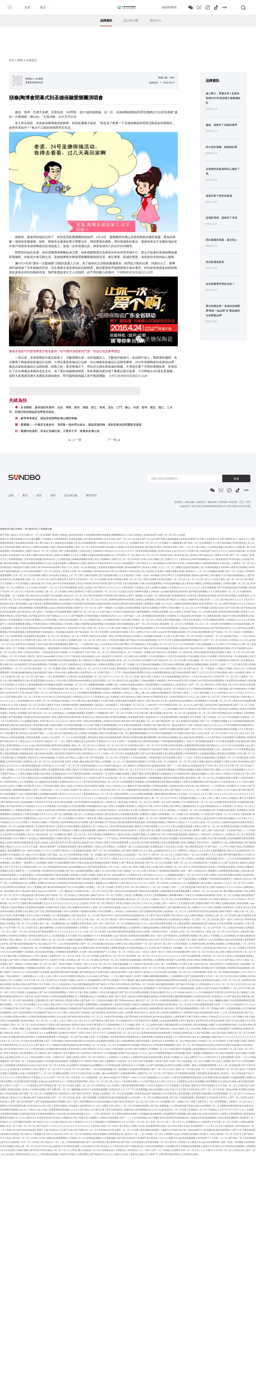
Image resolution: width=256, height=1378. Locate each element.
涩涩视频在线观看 (82, 850)
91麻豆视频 (23, 1150)
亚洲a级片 (85, 1065)
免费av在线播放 (41, 547)
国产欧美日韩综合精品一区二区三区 (101, 781)
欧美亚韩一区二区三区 (105, 591)
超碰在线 (129, 1109)
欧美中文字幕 (58, 960)
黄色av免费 (200, 652)
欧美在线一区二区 (117, 778)
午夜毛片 (189, 895)
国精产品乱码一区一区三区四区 (42, 551)
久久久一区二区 (166, 567)
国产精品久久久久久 (153, 875)
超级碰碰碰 (173, 539)
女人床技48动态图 (61, 697)
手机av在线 (60, 672)
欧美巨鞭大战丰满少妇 (197, 887)
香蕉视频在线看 (136, 717)
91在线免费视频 (169, 717)
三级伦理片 (152, 705)
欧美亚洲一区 (108, 1114)
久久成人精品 (199, 547)
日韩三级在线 (149, 871)
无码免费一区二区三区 (220, 700)
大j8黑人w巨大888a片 (105, 846)
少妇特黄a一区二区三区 (113, 1028)
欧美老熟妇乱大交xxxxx (205, 1049)
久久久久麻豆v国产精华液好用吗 (226, 854)
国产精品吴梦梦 (87, 1008)
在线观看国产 (11, 794)
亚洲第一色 (158, 802)
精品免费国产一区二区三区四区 (45, 571)
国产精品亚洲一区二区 (167, 721)
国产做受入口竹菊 (105, 984)
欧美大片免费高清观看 (73, 988)
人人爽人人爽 (138, 692)
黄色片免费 (198, 761)
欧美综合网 (118, 603)
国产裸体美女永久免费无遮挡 (95, 972)
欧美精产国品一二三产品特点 (104, 838)
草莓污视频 (19, 1028)
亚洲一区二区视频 (15, 648)
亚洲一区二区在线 (182, 830)
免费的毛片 (114, 883)
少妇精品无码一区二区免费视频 (36, 948)
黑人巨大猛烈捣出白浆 (66, 733)
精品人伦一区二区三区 (147, 555)
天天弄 (208, 976)
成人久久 (99, 644)
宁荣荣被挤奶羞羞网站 (172, 741)
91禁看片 (81, 818)
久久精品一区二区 (243, 806)
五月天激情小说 (73, 935)
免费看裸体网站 (129, 1073)
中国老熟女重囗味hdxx (115, 595)
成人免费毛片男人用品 (108, 1105)
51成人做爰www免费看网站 (127, 968)
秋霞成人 (173, 810)
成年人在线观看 (237, 672)
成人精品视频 (131, 583)
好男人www (158, 632)
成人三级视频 (35, 887)
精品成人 (100, 705)
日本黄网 (15, 862)
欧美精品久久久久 (92, 753)
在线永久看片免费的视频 (168, 620)
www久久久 (48, 737)
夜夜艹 (195, 672)
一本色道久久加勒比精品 (125, 911)
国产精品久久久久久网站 (55, 1012)
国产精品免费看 (46, 931)
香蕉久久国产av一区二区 (207, 826)
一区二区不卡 (144, 854)
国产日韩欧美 (164, 948)
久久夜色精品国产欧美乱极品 (226, 559)
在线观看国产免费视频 (234, 737)
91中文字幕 (83, 919)
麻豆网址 (229, 547)
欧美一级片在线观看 (86, 1097)
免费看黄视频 (45, 919)
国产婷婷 (14, 960)
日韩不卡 (9, 1085)
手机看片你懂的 (39, 822)
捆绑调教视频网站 (139, 733)
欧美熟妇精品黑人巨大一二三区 (84, 1114)
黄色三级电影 (18, 992)
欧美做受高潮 (237, 1012)
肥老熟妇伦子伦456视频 (41, 628)
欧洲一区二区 (215, 972)
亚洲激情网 (235, 1065)
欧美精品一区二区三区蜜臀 (75, 636)
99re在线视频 (96, 595)
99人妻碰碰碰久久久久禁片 (212, 644)
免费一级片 (114, 996)
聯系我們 (91, 495)
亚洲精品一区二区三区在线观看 (117, 1093)
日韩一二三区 (178, 887)
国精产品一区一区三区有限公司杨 (129, 559)
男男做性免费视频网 (164, 1045)
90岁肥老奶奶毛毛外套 (204, 867)
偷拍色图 (247, 814)
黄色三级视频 (188, 842)
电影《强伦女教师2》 (11, 976)
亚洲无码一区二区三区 (213, 956)
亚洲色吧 (61, 883)
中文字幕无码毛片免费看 (146, 1020)
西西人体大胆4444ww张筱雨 (45, 567)
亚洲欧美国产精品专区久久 (35, 749)
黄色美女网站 (73, 1000)
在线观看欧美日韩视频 (55, 1008)
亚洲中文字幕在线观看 (68, 826)
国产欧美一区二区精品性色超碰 (228, 927)
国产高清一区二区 (39, 692)
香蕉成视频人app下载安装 (28, 603)
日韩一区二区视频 (209, 1008)
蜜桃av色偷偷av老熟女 (133, 684)
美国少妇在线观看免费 (244, 700)
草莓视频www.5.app (97, 806)
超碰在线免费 (104, 603)
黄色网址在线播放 (207, 595)
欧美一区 (79, 567)
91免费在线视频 (140, 992)
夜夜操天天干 (184, 689)
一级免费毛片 (216, 842)
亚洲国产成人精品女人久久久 (85, 790)
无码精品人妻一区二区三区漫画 (51, 591)
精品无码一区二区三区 (75, 595)
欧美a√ (140, 931)
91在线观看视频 (172, 583)
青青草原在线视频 (129, 838)
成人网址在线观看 (224, 1053)
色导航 (27, 786)
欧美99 (251, 680)
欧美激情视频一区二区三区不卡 (95, 676)
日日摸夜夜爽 (241, 656)
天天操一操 (182, 846)
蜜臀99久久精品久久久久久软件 (183, 822)
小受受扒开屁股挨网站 (204, 757)
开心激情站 (129, 765)
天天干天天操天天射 (81, 1073)
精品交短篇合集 (237, 551)
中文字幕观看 (239, 648)
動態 (20, 60)
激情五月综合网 (50, 575)
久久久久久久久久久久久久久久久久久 (231, 794)
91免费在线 (174, 919)
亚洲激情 (231, 786)
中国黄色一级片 (81, 964)
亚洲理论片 (65, 1093)
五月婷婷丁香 (183, 939)
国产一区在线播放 (54, 1041)
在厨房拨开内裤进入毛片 (123, 632)
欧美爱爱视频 (38, 680)
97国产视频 (22, 616)
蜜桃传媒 (249, 887)
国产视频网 (77, 616)
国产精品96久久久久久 (232, 599)
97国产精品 (222, 684)
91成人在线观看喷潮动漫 (158, 672)
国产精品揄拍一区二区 (86, 632)
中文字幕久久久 (245, 818)
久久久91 (227, 745)
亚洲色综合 (60, 628)
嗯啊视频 (76, 1089)
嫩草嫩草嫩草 (151, 737)
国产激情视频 (16, 717)
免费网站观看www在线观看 (57, 603)
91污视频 (179, 733)
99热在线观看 (33, 737)
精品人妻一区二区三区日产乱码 (91, 599)
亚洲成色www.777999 (202, 765)
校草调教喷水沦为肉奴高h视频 (235, 624)
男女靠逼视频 (109, 660)
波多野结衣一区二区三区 (62, 956)
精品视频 (203, 692)
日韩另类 (159, 599)
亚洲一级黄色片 (200, 939)
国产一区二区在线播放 (63, 818)
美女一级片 (157, 935)
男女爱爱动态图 (41, 725)
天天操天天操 (241, 664)
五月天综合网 (8, 1150)
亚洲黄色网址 (11, 781)
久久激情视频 (27, 781)
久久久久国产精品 (218, 692)
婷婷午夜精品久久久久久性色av (239, 603)
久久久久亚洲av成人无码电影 (16, 1069)
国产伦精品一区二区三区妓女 (226, 632)
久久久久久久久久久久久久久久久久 (101, 709)
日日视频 (119, 608)
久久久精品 (216, 790)
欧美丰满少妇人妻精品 (186, 555)
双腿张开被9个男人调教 (208, 769)
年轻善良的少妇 (107, 1130)
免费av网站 (74, 672)
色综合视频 (241, 1053)
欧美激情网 (19, 579)
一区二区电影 (177, 814)
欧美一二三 (225, 858)
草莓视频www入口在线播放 (218, 806)
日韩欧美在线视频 (169, 1000)
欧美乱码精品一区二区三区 (172, 579)
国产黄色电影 (132, 1016)
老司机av (242, 628)
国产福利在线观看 (134, 603)
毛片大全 (234, 733)
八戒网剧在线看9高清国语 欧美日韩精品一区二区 (197, 603)
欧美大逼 (155, 1012)
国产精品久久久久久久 (182, 790)
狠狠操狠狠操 (87, 705)
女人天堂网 (150, 948)
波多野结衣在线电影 (25, 644)
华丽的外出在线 (196, 599)
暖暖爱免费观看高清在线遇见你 (237, 1105)
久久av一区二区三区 (122, 676)
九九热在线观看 (78, 737)
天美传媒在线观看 (226, 867)
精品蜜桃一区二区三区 (171, 624)
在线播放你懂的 (208, 753)
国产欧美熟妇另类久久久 (223, 628)
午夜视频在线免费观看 (150, 1114)
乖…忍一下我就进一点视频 (137, 652)
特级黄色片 (229, 907)
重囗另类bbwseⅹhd (124, 1000)
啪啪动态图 (165, 595)
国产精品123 (132, 640)
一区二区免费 (211, 624)
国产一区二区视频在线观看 (214, 721)
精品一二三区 (184, 757)
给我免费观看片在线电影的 (40, 632)
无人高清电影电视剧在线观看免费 (126, 798)
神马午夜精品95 (58, 579)
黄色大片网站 (131, 1126)
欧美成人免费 (150, 567)
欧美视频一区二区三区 (179, 972)
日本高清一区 (78, 1077)
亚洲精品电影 (229, 903)
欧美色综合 (50, 559)
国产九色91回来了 (217, 830)
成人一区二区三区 (99, 919)
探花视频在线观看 (128, 749)
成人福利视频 (192, 814)
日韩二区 (154, 1101)
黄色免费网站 (15, 850)
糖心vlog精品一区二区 (89, 1150)
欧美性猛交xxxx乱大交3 (147, 939)
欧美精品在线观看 (68, 846)
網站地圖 (189, 502)
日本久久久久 (46, 814)
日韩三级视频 (173, 802)
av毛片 (239, 960)
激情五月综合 (144, 632)
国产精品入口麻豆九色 (77, 757)
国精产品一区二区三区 (84, 611)
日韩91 (27, 620)
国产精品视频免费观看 (187, 1008)
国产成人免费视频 (63, 814)
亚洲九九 (200, 988)
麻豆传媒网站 (245, 915)
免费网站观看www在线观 (121, 599)
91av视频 (4, 595)
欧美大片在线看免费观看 (95, 1089)
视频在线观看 (214, 616)
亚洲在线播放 (60, 1105)
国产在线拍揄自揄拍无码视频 (233, 587)
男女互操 (167, 664)
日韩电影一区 (48, 915)
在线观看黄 (163, 814)
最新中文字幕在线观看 (11, 539)
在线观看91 (29, 636)
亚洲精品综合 (90, 664)
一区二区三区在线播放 (111, 648)
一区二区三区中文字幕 (156, 745)
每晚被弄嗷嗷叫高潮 (82, 559)
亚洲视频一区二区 (158, 1049)
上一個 (76, 439)
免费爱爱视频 (16, 559)
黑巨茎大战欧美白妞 (21, 725)
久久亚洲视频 (216, 939)
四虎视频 (42, 862)
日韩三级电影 (41, 956)
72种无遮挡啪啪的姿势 (83, 984)
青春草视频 (212, 858)
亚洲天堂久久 (153, 717)
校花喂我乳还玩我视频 (84, 603)
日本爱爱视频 (190, 749)
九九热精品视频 (215, 547)
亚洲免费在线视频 (65, 879)
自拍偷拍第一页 (100, 773)
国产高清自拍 (171, 935)
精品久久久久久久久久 (70, 794)
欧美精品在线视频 (168, 737)
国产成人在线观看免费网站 (80, 871)
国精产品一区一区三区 (85, 608)
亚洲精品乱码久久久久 (111, 616)
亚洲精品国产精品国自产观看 (15, 567)
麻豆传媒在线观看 (44, 753)
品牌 (11, 495)
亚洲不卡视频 (72, 761)
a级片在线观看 (71, 911)
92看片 (93, 778)
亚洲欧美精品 (30, 818)
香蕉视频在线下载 (221, 850)
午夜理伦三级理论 (120, 689)
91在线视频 (179, 1053)
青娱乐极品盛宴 (121, 964)
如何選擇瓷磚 (67, 116)
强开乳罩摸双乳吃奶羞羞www (89, 802)
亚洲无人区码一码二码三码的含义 (133, 887)
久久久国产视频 (168, 668)
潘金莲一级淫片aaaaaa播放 (42, 656)
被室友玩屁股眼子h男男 (243, 567)
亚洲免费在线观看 (188, 935)
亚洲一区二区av (95, 628)
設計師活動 (130, 20)
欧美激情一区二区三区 (138, 956)
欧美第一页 (170, 689)
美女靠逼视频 (198, 1081)
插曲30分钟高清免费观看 (235, 616)
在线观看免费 (132, 753)
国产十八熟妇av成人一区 (46, 790)
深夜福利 (75, 875)
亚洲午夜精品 (18, 907)
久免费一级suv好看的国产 (44, 846)
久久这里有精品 (26, 875)
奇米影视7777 (204, 1138)
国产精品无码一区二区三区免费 (170, 660)
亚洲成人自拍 (143, 587)
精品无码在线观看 (234, 939)
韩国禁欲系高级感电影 (92, 624)
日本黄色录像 (245, 1024)
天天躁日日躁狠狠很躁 (124, 611)
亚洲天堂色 (12, 692)
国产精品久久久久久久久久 (108, 587)
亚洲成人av (195, 680)
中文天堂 (46, 697)
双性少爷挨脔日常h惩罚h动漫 (92, 583)
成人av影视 (148, 571)
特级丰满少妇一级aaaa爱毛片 (59, 599)
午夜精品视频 (55, 624)
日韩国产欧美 (53, 907)
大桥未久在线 (20, 628)
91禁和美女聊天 (19, 729)
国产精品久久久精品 (176, 599)
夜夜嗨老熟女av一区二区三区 (98, 794)
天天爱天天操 (153, 915)
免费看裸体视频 (96, 684)
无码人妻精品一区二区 (128, 871)
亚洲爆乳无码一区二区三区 (144, 543)
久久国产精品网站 (202, 1033)
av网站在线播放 (160, 587)
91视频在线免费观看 (205, 895)
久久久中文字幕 (167, 826)
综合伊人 (51, 680)
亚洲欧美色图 (234, 943)
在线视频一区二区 (111, 761)
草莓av (205, 1028)
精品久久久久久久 (212, 725)
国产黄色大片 (144, 563)
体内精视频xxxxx (26, 700)
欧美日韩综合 (46, 555)
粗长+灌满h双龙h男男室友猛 (66, 717)
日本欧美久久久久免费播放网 (185, 883)
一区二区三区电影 (17, 656)
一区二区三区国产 (192, 948)
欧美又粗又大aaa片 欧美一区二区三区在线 (206, 733)
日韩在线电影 (181, 943)
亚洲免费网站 (114, 1024)
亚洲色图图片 (60, 676)
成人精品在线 (33, 595)
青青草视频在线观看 (175, 632)
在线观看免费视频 (166, 769)
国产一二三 (161, 709)
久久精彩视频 (64, 559)
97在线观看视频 (63, 611)
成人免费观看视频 (234, 842)
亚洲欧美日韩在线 (47, 883)
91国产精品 (118, 1101)
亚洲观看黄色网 (56, 769)
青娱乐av (94, 636)
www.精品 (240, 741)
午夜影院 (144, 919)
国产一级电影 (106, 608)
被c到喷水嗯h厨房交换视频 (82, 810)
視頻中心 (156, 20)
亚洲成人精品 (177, 648)
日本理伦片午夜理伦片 (92, 1053)
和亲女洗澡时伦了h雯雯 (80, 591)
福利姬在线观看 (26, 826)
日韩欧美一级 (243, 547)
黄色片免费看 (150, 579)
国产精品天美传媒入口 (187, 984)
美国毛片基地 (79, 1024)
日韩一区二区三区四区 (95, 931)
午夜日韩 (29, 591)
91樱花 (197, 583)
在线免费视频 (11, 753)
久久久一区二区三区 (235, 883)
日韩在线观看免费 (119, 842)
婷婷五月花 (123, 680)
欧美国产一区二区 (48, 587)
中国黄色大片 (216, 862)
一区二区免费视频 (217, 1101)
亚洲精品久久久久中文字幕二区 (137, 709)
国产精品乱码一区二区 (40, 713)
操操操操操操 (226, 705)
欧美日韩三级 (192, 786)
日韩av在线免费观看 (71, 749)
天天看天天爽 (98, 1109)
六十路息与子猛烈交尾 (44, 810)
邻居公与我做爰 (9, 608)
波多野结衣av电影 (149, 668)
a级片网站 (175, 806)
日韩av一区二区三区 (113, 753)
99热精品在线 (27, 753)
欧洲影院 (239, 923)
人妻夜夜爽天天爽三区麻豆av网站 (190, 1016)
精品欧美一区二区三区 (179, 761)
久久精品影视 (184, 616)
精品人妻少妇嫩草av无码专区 (76, 907)
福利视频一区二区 (78, 620)
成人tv (23, 1109)
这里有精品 (59, 713)
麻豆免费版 (7, 1081)
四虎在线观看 (176, 745)
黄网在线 (139, 862)
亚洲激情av (243, 810)
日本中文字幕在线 (187, 709)
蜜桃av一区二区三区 (141, 689)
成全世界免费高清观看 (230, 875)
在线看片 (204, 1134)
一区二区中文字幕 (241, 988)
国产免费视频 (154, 1093)
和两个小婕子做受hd (131, 972)
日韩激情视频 (199, 972)
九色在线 (245, 871)
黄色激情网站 (153, 684)
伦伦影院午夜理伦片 (107, 810)
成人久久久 (56, 709)
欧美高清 (184, 539)
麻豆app (123, 802)
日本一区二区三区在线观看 (27, 575)
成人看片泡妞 (42, 543)
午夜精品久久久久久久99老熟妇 (88, 697)
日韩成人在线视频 (18, 713)
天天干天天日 (207, 672)
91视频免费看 (238, 1077)
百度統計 (178, 502)
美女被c (4, 960)
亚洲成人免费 (102, 842)
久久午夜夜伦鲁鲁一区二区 (222, 591)
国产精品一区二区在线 (55, 729)
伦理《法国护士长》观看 (58, 1057)
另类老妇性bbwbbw (200, 628)
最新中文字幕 (198, 539)
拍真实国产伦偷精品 (228, 709)
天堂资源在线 (228, 781)
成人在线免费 (88, 741)
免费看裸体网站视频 (195, 745)
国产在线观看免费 (108, 575)
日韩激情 (170, 616)
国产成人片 (125, 992)
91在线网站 (239, 745)
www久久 (81, 980)
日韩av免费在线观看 (203, 1004)
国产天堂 (40, 911)
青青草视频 (19, 915)
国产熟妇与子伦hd (207, 709)
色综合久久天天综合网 (155, 972)
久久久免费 (80, 555)
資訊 (39, 495)
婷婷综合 (5, 729)
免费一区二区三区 (210, 697)
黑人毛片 (233, 684)
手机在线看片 (38, 1057)
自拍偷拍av (32, 992)
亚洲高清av (140, 1093)
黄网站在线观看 (107, 664)
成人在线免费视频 (125, 1041)
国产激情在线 (128, 697)
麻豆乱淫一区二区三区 (137, 899)
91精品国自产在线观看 (180, 1049)
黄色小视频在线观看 (119, 773)
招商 (53, 495)
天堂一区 (202, 729)
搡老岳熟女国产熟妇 (90, 761)
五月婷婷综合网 (14, 761)
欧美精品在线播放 (216, 652)
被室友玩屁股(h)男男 (36, 769)
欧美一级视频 (7, 769)
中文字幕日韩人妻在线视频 (85, 700)
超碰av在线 (157, 1024)
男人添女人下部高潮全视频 (111, 640)
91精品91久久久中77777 (121, 1089)
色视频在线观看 (88, 911)
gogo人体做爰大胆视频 (61, 608)
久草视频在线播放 (22, 810)
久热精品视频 (36, 729)
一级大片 (190, 741)
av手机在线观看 (17, 737)
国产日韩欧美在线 (113, 854)
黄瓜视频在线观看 (205, 741)
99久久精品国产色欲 (26, 891)
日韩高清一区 (120, 656)
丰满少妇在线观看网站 (151, 583)
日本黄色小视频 (163, 571)
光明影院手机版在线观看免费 (198, 1012)
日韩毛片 (223, 1097)
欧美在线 (188, 652)
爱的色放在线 (112, 814)
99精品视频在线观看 (133, 672)
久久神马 (242, 786)
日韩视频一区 (55, 664)
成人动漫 (183, 737)
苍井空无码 (202, 842)
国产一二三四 (174, 765)
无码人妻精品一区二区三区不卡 (175, 867)
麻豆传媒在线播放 (145, 980)
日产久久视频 (20, 903)
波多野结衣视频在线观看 (111, 567)
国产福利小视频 (130, 850)
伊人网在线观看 (182, 923)
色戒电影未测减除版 (139, 1069)
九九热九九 (169, 636)
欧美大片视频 (16, 786)
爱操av (195, 575)
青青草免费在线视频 (146, 551)
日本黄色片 (12, 660)
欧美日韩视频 (115, 579)
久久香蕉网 (25, 867)
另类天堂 (202, 1101)
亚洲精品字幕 (11, 1008)
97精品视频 (221, 672)
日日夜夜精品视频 (91, 1138)
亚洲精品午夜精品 (61, 700)
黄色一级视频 (135, 595)
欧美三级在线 (129, 996)
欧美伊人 (246, 611)
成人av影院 (176, 611)
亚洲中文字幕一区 (72, 571)
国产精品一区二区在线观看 (197, 543)
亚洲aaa (184, 628)
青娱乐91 (9, 664)
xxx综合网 (134, 1097)
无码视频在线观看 (64, 632)
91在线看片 (147, 660)
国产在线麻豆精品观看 (223, 810)
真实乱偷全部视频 (44, 952)
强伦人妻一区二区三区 (232, 579)
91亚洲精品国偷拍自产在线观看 (62, 858)
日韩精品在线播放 (185, 769)
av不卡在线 (110, 539)
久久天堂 (34, 741)
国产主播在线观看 (68, 551)
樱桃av (68, 891)
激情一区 (97, 907)
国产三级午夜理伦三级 (97, 1142)
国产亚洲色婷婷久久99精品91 (56, 830)
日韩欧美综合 (233, 964)
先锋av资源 (85, 923)
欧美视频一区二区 (174, 1041)
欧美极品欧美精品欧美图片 (22, 1037)
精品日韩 (105, 790)
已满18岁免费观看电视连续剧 (131, 822)
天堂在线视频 (186, 838)
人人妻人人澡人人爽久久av (194, 1000)
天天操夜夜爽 (244, 591)
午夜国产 (9, 858)
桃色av (186, 765)
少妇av (126, 692)
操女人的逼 (67, 786)
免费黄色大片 (77, 1061)
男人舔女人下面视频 (43, 611)
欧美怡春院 (74, 1049)
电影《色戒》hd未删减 (148, 575)
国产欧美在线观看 (162, 1016)
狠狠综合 (194, 834)
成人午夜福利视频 (209, 567)
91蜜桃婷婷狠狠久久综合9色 (215, 563)
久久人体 (223, 1065)
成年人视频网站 (102, 559)
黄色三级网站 (91, 992)
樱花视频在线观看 (62, 948)
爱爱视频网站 (161, 895)
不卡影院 (60, 757)
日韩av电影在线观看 (126, 700)
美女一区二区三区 (99, 1081)
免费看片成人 (113, 684)
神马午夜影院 (187, 1020)
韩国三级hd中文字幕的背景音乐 (97, 563)
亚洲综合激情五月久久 (40, 935)
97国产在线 (160, 539)
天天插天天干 (11, 689)
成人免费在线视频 (194, 915)
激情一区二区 (43, 700)
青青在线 (92, 818)
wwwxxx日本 (44, 891)
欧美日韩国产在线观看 (38, 972)
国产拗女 (178, 692)
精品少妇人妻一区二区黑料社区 (161, 879)
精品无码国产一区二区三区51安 (145, 943)
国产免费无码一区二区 (58, 1089)
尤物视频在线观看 (35, 968)
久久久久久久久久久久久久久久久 (75, 798)
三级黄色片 (165, 1130)
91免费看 (164, 1101)
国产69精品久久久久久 (59, 616)
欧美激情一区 (175, 652)
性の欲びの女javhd (53, 1134)
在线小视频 (153, 559)
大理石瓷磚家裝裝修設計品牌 (128, 375)
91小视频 (153, 1117)
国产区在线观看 (111, 980)
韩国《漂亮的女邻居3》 (30, 652)
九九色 (199, 806)
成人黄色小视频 (30, 555)
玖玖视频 (37, 1012)
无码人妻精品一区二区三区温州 (30, 705)
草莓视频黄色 (18, 551)
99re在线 (210, 684)
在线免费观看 (193, 968)
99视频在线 (208, 1053)
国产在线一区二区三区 (98, 652)
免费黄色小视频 (153, 603)
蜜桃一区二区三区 (132, 579)
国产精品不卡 (42, 1045)
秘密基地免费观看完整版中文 (188, 640)
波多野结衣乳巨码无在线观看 (203, 911)
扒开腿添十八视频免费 (170, 543)
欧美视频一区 (199, 616)
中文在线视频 (7, 684)
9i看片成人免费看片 (139, 656)
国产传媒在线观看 (115, 899)
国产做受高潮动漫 (10, 571)
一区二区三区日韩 (22, 668)
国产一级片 (227, 919)
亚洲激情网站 (95, 980)
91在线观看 (132, 668)
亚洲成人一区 (228, 1073)
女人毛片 (166, 603)
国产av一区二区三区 (162, 854)
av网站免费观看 (145, 794)
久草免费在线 (235, 1114)
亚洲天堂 (192, 595)
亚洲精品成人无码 (160, 790)
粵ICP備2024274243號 (238, 506)
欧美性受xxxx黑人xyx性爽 (120, 1012)
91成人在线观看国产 (125, 563)
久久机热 (64, 790)
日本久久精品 (33, 915)
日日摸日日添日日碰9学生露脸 (133, 591)
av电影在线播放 (74, 939)
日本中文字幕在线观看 (151, 753)
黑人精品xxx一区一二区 (78, 689)
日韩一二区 (185, 547)
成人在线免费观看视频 (160, 1053)
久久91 (24, 571)
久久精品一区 (151, 595)
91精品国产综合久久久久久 (214, 551)
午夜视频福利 (114, 1122)
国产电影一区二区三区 (31, 1093)
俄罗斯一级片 (200, 830)
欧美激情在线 (179, 595)
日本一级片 (98, 923)
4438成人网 (149, 725)
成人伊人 (79, 814)
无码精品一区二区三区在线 (93, 927)
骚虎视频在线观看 (46, 1016)
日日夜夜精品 (138, 644)
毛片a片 (31, 834)
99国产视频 (137, 773)
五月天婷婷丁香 (198, 717)
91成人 (60, 656)
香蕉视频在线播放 (244, 956)
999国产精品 (166, 555)
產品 (25, 495)
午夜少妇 (24, 692)
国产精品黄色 (99, 1012)
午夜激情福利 (26, 660)
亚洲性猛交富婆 (202, 996)
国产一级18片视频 (62, 964)
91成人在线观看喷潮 (85, 543)
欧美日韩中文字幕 (128, 810)
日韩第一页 (152, 1134)
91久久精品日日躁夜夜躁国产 (152, 907)
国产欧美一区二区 (109, 960)
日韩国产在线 (181, 854)
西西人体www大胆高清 (110, 818)
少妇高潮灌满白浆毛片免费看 (74, 822)
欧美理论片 (182, 684)
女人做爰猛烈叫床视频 (62, 543)
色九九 (197, 794)
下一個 (111, 439)
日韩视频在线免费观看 (66, 952)
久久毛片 (19, 769)
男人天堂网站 (16, 980)
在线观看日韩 (135, 741)
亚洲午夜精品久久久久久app (20, 745)
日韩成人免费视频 (145, 599)
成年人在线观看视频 (230, 1008)
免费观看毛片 (110, 834)
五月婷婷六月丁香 (125, 555)
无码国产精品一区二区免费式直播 (200, 611)
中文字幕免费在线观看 (79, 773)
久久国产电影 (104, 611)
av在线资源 (15, 555)
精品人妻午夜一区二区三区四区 (22, 1138)
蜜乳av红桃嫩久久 (64, 555)
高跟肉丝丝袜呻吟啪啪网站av (195, 559)
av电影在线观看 (185, 826)
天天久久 (249, 692)
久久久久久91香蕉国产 (185, 644)
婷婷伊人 (187, 676)
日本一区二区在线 (30, 1142)
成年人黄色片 (154, 676)
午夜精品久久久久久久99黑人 (111, 741)
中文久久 (148, 903)
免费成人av (101, 883)
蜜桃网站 (102, 830)
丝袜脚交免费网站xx (171, 1012)
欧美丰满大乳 (243, 907)
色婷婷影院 (113, 1134)
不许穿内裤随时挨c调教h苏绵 (238, 725)
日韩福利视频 (193, 563)
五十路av (27, 854)
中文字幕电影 (40, 854)
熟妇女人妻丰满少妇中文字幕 (153, 700)
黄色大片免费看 (209, 656)
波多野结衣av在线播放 (180, 700)
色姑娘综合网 (177, 786)
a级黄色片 (190, 571)
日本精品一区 (188, 919)
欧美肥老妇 (146, 1016)
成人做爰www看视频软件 (159, 692)
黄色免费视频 (26, 608)
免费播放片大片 (91, 935)
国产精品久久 (214, 745)
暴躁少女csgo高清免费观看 (182, 1138)
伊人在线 (47, 583)
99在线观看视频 (17, 632)
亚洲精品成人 (157, 846)
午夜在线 (125, 620)
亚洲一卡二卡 (62, 737)
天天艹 (111, 867)
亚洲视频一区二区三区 (75, 684)
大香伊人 (32, 1109)
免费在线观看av (47, 838)
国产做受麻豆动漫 (10, 802)
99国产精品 (236, 846)
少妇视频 (89, 887)
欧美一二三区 (212, 599)
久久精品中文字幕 (143, 806)
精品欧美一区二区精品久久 (95, 826)
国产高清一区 (112, 1020)
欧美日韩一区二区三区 (226, 676)
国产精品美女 (25, 611)
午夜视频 (185, 1085)
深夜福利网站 (61, 1061)
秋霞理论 (236, 1028)
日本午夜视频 (202, 608)
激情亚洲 (115, 972)
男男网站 (62, 810)
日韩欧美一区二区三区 (107, 745)
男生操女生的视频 (226, 753)
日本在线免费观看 (241, 858)
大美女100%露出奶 (109, 992)
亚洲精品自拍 (144, 765)
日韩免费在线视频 (33, 559)
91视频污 (91, 713)
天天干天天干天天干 (144, 769)
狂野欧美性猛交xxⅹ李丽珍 (129, 636)
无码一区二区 (82, 547)
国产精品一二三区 (109, 976)
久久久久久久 (27, 1045)
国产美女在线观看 (10, 1142)
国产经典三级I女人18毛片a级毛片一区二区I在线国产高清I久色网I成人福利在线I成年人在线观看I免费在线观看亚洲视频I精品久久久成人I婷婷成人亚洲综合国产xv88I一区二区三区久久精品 (92, 535)
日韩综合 (155, 591)
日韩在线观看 (105, 911)
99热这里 (47, 652)
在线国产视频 (139, 834)
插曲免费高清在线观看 (138, 790)
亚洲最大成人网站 (41, 773)
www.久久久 (129, 907)
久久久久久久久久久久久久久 (166, 956)
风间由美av (206, 984)
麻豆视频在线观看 (233, 891)
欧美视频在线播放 (156, 822)
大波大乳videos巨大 (203, 676)
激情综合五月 (129, 1065)
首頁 (11, 60)
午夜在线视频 (31, 814)
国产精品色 (209, 923)
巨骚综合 (20, 587)
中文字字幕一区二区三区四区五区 (21, 927)
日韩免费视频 (155, 778)
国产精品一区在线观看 (132, 1142)
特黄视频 (183, 717)
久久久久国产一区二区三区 (66, 765)
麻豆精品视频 (11, 563)
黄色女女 (27, 547)
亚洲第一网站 (107, 636)
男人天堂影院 (122, 757)
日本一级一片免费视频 (166, 964)
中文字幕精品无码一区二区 (173, 705)
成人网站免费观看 (173, 753)
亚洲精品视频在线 (31, 765)
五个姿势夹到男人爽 (184, 1037)
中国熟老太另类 (69, 1117)
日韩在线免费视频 (154, 1146)
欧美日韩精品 (158, 1004)
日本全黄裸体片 (158, 656)
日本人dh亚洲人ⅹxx (116, 786)
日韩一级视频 (195, 725)
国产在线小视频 (47, 879)
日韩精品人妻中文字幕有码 (241, 798)
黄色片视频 (25, 773)
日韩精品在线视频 (212, 583)
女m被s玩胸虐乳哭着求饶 (174, 591)
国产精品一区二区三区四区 (189, 636)
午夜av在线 (83, 862)
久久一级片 (145, 1150)
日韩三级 (182, 668)
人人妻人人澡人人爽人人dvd (212, 798)
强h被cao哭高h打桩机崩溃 (131, 547)
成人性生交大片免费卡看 (186, 551)
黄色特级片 (201, 1097)
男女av (180, 915)
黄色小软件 (56, 1004)
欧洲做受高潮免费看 (139, 935)
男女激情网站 (27, 1053)
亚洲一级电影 (93, 1093)
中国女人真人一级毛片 (165, 903)
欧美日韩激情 (197, 737)
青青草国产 (129, 587)
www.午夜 (42, 644)
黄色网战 (121, 668)
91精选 (240, 867)
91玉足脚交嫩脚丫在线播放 (38, 539)
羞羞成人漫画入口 (139, 1154)
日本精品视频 (11, 1093)
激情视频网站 (144, 611)
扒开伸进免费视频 (37, 664)
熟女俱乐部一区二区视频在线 (52, 834)
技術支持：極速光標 (206, 502)
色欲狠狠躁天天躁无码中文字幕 (169, 563)
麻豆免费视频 (85, 846)
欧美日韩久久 (168, 575)
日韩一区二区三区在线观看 (158, 862)
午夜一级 (123, 733)
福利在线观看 (143, 1041)
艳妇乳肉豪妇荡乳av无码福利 (80, 1041)
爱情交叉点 (147, 1045)
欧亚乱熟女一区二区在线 (179, 1004)
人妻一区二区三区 (205, 778)
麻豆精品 (170, 1008)
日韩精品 (96, 551)
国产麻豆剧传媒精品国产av (112, 729)
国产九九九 (147, 539)
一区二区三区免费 (199, 854)
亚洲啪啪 (74, 648)
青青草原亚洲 (225, 656)
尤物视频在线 (188, 806)
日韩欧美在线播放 (226, 818)
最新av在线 (178, 571)
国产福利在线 (57, 1000)
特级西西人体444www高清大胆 (98, 571)
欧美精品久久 (219, 996)
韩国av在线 (116, 652)
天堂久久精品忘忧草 (205, 818)
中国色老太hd (35, 1085)
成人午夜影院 (113, 697)
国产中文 (102, 778)
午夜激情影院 (16, 620)
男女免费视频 (210, 587)
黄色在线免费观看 (58, 644)
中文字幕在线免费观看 (167, 628)
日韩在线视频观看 (125, 624)
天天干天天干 (248, 972)
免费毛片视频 (73, 741)
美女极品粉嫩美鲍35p (22, 672)
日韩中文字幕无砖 (230, 697)
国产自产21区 (116, 583)
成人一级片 (122, 867)
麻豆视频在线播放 (15, 968)
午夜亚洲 (47, 765)
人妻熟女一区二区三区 (243, 563)
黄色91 (126, 737)
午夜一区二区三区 (231, 980)
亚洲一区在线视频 (99, 1037)
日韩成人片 (219, 834)
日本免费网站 (201, 700)
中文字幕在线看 (9, 956)
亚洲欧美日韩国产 (68, 1033)
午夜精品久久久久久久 (220, 1016)
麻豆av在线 (40, 660)
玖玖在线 (62, 680)
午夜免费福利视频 (89, 648)
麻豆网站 (135, 680)
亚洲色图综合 (42, 1000)
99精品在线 (190, 1041)
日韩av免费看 (148, 680)
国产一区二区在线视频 (92, 943)
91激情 (32, 1016)
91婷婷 (64, 648)
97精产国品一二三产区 (110, 672)
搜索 (236, 478)
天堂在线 (55, 749)
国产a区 (174, 1097)
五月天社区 (241, 984)
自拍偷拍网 (114, 830)
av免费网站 (159, 960)
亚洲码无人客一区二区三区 (20, 676)
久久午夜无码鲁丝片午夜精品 (26, 1077)
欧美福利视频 (159, 765)
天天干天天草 (165, 640)
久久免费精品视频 (29, 721)
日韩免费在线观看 (35, 648)
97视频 (25, 599)
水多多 (167, 1057)
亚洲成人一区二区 (68, 575)
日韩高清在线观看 (110, 879)
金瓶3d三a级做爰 (141, 1004)
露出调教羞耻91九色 (19, 680)
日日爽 (135, 1130)
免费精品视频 (201, 664)
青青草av (115, 1142)
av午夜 (5, 943)
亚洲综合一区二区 (73, 709)
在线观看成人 (168, 684)
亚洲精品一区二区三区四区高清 (233, 757)
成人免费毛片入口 (170, 559)
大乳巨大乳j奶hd (155, 1085)
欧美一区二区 (108, 1045)
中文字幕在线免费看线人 (233, 575)
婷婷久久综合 (122, 1154)
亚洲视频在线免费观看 (153, 616)
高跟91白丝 (201, 871)
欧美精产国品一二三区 (236, 636)
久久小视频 (128, 1024)
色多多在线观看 (122, 1004)
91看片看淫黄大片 (96, 1024)
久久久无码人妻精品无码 (27, 778)
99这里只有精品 (67, 1154)
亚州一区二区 (126, 769)
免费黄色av (183, 1081)
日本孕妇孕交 (193, 1089)
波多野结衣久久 (56, 1081)
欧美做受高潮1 (130, 818)
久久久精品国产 (127, 575)
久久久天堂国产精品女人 (109, 765)
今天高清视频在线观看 (213, 620)
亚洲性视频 (17, 636)
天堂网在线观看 (160, 786)
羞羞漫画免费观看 (47, 1037)
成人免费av (84, 660)
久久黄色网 (25, 1097)
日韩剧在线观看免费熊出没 (101, 555)
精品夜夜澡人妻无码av (33, 895)
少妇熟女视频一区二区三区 (236, 583)
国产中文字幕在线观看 (64, 583)
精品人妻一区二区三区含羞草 (52, 640)
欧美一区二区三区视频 (228, 895)
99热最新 (201, 1073)
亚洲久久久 (6, 705)
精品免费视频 (201, 1024)
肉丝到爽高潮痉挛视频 (122, 826)
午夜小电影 (249, 1016)
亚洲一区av (176, 1061)
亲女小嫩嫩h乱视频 (219, 1000)
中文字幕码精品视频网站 (141, 628)
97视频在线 (103, 713)
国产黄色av (246, 608)
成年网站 (204, 575)
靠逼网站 (37, 620)
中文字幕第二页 (47, 984)
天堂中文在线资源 (77, 579)
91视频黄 (73, 1008)
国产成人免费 (154, 830)
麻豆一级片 (191, 729)
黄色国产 (214, 664)
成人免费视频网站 (108, 769)
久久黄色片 (21, 684)
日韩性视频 (55, 988)
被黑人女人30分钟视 (105, 871)
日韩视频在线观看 (152, 636)
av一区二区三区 (195, 579)
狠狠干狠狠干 (226, 911)
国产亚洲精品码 (159, 919)
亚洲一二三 (226, 664)
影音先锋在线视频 (227, 595)
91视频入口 (178, 1057)
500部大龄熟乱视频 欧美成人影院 (23, 842)
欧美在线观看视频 (170, 842)
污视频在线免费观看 (202, 689)
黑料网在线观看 (70, 705)
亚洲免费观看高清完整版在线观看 (46, 684)
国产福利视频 (157, 1065)
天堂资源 (207, 948)
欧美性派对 (14, 709)
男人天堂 (219, 765)
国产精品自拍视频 (198, 591)
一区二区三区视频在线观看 (211, 571)
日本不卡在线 (108, 668)
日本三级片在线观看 (74, 1004)
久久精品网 (204, 1122)
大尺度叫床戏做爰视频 (32, 1041)
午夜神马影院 (40, 624)
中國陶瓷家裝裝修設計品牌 (135, 272)
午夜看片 (235, 778)
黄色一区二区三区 (20, 1024)
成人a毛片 (245, 733)
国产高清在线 (231, 862)
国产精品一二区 (133, 616)
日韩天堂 (63, 620)
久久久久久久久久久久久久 (69, 931)
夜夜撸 (39, 798)
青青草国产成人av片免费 (173, 927)
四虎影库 (124, 960)
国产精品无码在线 (108, 749)
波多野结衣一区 (89, 672)
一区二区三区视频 (97, 579)
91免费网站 (225, 988)
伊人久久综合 (212, 579)
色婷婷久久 (112, 802)
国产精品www (206, 555)
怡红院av (110, 943)
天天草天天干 (168, 939)
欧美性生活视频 (173, 1065)
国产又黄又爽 (233, 608)
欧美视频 (110, 624)
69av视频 (167, 830)
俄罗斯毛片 (232, 539)
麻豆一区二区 (123, 1130)
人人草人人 (211, 1126)
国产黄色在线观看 (93, 539)
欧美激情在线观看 (35, 907)
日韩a (171, 608)
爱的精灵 (59, 753)
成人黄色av (187, 583)
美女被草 (215, 575)
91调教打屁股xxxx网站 (16, 1016)
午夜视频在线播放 (187, 798)
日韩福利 (231, 620)
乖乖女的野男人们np (125, 794)
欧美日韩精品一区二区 (104, 680)
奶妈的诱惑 (197, 923)
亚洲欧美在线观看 (190, 721)
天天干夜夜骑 (95, 834)
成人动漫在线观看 (57, 563)
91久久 (157, 1109)
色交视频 (172, 709)
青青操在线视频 (28, 689)
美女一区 (11, 1126)
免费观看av (74, 563)
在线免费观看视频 (117, 927)
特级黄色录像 (170, 547)
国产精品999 (50, 798)
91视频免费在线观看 (51, 778)
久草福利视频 (50, 620)
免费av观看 (56, 725)
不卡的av (110, 822)
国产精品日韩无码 (195, 648)
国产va (191, 668)
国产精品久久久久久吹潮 (45, 1122)
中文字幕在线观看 (225, 741)
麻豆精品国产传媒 (44, 672)
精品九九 (243, 539)
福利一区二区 (39, 867)
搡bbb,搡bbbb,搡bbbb (166, 794)
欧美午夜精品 (42, 996)
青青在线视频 (100, 1134)
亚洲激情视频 (184, 575)
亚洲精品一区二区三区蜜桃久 (203, 1109)
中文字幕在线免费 (217, 838)
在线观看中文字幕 (176, 968)
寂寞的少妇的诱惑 (110, 1117)
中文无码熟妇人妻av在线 (28, 583)
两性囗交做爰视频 (108, 733)
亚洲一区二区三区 (10, 1041)
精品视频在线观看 (24, 543)
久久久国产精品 (196, 705)
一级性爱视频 (53, 648)
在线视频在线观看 (48, 794)
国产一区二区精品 (239, 555)
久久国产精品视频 (222, 543)
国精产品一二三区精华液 (81, 644)
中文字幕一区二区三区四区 (239, 765)
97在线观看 (194, 656)
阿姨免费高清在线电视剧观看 (62, 660)
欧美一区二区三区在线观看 (35, 709)
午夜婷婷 (225, 567)
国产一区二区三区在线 (128, 539)
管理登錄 (223, 502)
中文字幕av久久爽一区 (238, 644)
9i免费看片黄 (168, 915)
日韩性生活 (33, 757)
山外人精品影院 (104, 656)
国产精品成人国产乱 (169, 988)
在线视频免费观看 (207, 1065)
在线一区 (162, 761)
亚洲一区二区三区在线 (202, 952)
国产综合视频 (82, 1037)
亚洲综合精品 (165, 551)
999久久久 (129, 939)
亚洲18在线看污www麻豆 (103, 547)
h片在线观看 (169, 757)
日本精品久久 (236, 640)
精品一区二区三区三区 (37, 579)
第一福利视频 (7, 891)
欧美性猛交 (91, 567)
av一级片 (27, 850)
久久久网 (109, 628)
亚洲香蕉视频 (76, 539)
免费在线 (251, 1077)
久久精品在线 (101, 798)
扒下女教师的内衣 (72, 664)
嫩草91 (189, 664)
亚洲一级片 (140, 676)
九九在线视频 (228, 935)
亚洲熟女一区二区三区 (142, 620)
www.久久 (137, 1077)
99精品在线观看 (160, 611)
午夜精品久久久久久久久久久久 (113, 543)
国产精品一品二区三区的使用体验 (65, 854)
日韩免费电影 (60, 539)
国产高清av (212, 988)
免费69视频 (92, 1004)
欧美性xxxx (88, 717)
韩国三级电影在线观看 (62, 547)
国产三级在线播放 (187, 879)
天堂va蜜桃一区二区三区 (159, 644)
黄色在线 (92, 737)
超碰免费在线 (157, 1008)
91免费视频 (111, 1053)
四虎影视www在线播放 (79, 680)
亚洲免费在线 (239, 543)
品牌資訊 (106, 20)
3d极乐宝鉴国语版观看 (187, 567)
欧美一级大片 (159, 952)
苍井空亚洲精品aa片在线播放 (227, 713)
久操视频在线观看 (75, 713)
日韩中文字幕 (75, 992)
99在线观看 (36, 599)
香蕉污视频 (122, 628)
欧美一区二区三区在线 (128, 660)
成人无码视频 (13, 749)
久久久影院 (32, 587)
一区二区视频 (18, 595)
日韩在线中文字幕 (215, 539)
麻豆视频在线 (195, 1114)
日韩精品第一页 (65, 1037)
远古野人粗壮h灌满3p (136, 1049)
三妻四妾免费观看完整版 (19, 624)
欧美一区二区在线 (210, 822)
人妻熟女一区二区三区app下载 (207, 891)
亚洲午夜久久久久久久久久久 (55, 721)
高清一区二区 (118, 790)
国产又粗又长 (249, 1065)
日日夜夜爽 (121, 571)
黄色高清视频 (44, 745)
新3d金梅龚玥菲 (133, 567)
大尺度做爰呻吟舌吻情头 (134, 761)
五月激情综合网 (111, 620)
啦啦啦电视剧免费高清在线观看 (172, 980)
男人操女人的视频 (221, 1061)
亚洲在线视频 (89, 765)
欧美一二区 (57, 891)
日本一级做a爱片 (224, 749)
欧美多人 (116, 862)
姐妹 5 (76, 948)
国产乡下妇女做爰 (236, 1020)
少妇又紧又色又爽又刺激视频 (145, 842)
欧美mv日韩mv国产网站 (117, 644)
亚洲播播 (21, 757)
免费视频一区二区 (193, 624)
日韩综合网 (85, 551)
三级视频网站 (177, 976)
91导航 (152, 761)
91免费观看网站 (109, 725)
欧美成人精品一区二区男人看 (107, 1126)
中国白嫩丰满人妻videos (16, 733)
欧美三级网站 (241, 976)
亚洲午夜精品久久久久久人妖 (185, 697)
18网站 (213, 875)
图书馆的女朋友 (154, 547)
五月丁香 (70, 656)
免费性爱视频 (118, 948)
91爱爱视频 (179, 664)
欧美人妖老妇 (86, 587)
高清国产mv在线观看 (52, 595)
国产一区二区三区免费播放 (106, 850)
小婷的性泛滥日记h (242, 879)
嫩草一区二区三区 (148, 818)
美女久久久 (67, 567)
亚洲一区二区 (142, 1024)
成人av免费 (215, 802)
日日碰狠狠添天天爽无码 (227, 660)
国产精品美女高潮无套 (239, 996)
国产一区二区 (197, 684)
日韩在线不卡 (212, 1057)
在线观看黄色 (191, 753)
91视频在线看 (223, 778)
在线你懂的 (83, 1154)
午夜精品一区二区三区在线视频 (223, 717)
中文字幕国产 (20, 838)
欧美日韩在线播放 (85, 656)
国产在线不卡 (44, 1126)
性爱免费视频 (41, 608)
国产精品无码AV (37, 616)
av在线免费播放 (133, 608)
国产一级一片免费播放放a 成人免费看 (59, 923)
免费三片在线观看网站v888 (62, 862)
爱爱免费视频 (48, 1028)
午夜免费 (104, 632)
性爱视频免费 (171, 1024)
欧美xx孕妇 (77, 721)
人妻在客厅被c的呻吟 (169, 1154)
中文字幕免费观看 (68, 587)
